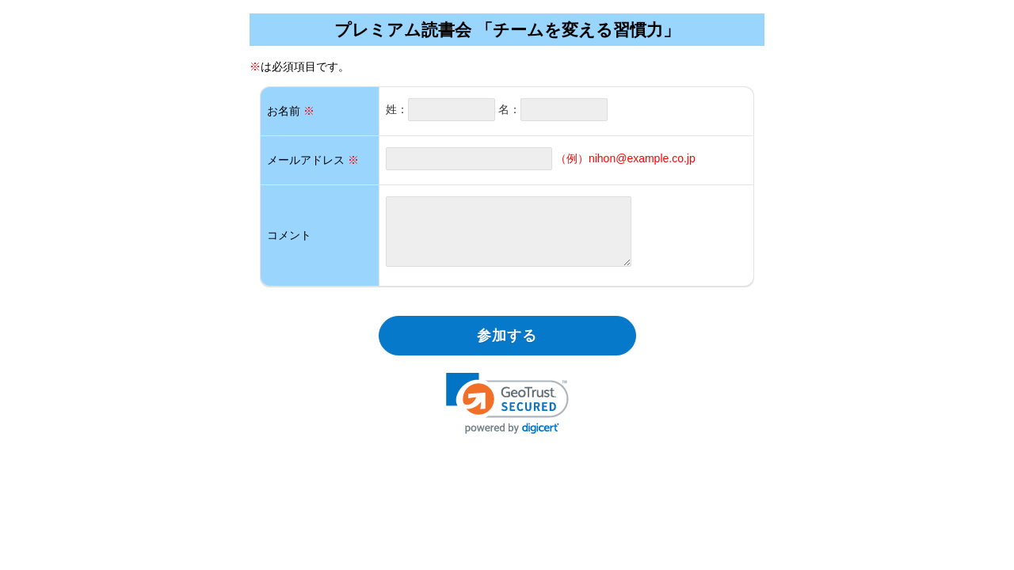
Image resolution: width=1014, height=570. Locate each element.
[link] (507, 403)
